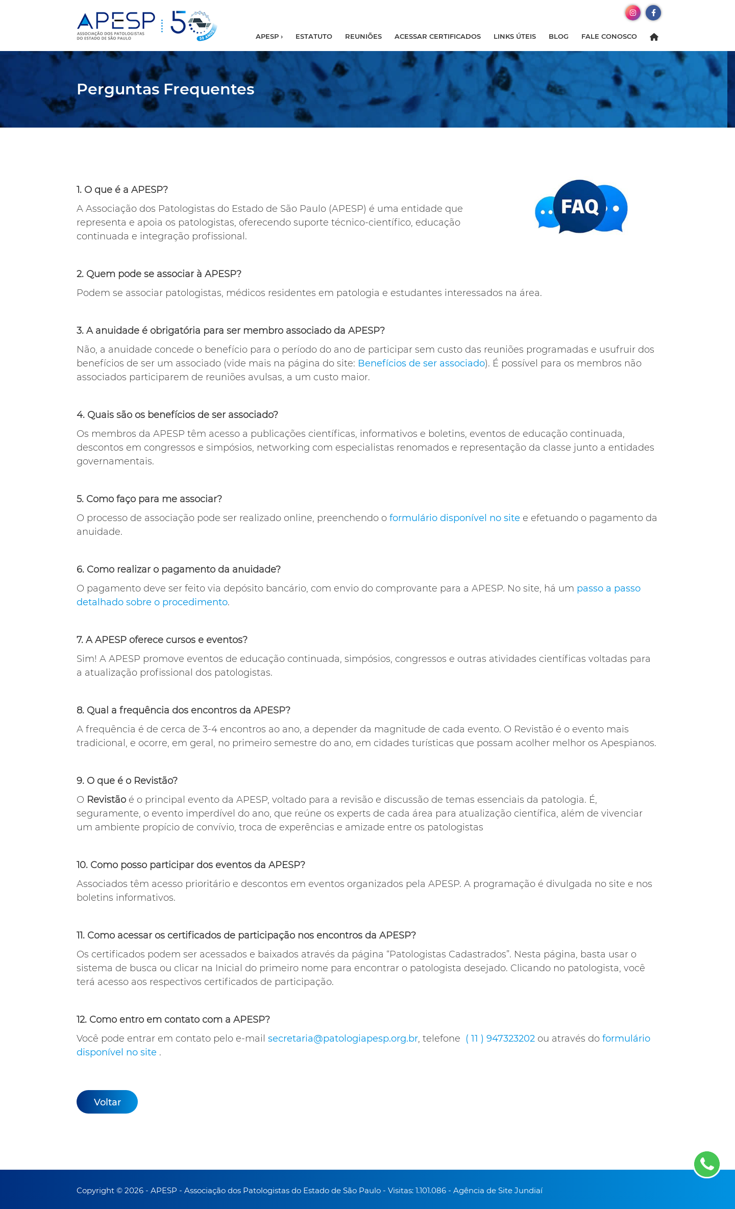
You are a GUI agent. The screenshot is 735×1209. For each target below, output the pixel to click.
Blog (559, 36)
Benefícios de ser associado (421, 363)
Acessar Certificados (438, 36)
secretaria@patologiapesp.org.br (343, 1038)
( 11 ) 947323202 (500, 1038)
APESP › (269, 36)
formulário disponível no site (454, 518)
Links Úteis (515, 36)
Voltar (107, 1102)
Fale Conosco (609, 36)
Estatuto (314, 36)
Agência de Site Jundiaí (498, 1190)
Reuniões (363, 36)
